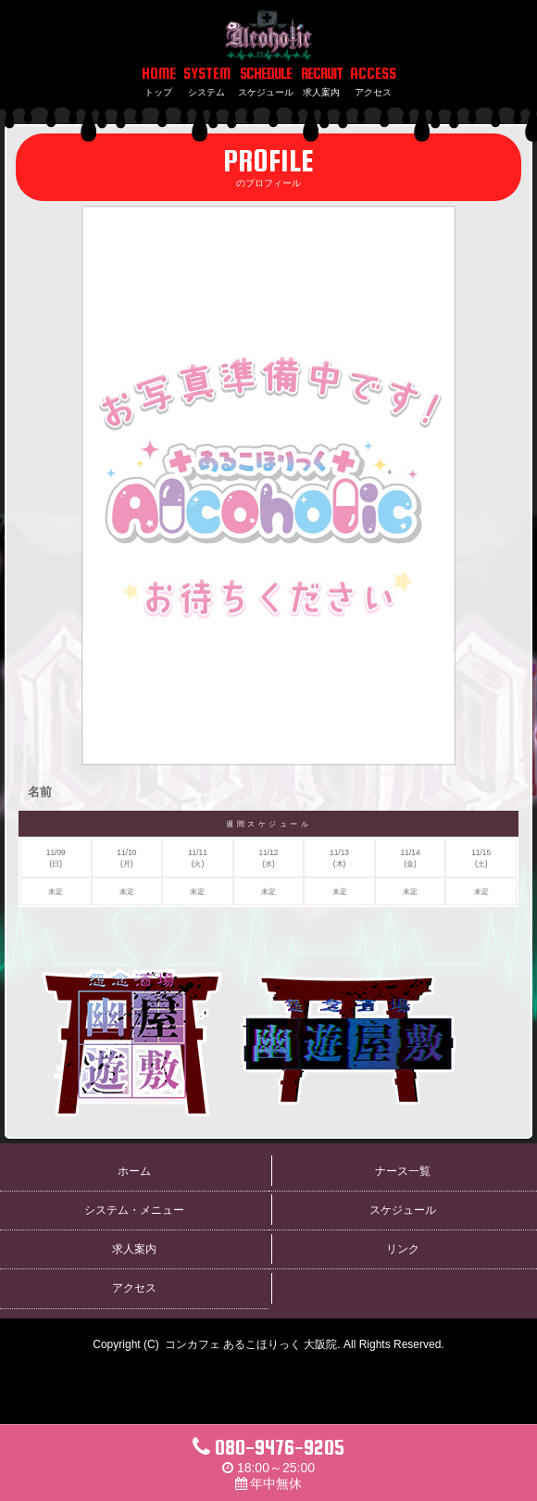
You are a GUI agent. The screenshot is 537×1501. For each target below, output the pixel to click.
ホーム (134, 1171)
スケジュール (402, 1210)
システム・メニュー (134, 1210)
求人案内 (134, 1248)
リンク (402, 1248)
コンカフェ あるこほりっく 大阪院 (251, 1344)
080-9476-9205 (268, 1447)
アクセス (134, 1287)
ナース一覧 (403, 1171)
